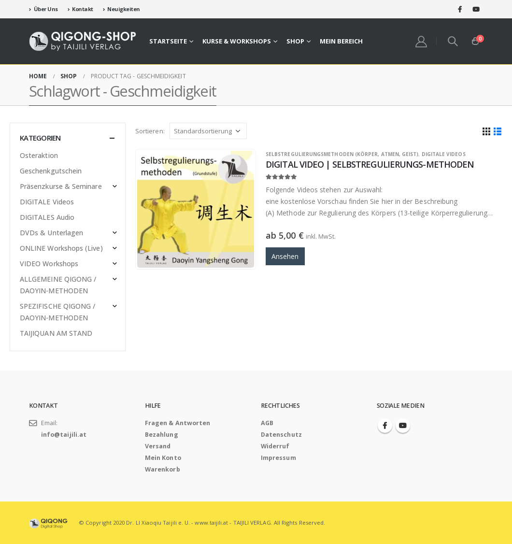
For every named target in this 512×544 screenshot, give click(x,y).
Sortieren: (150, 131)
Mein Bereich (341, 41)
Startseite (168, 41)
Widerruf (275, 446)
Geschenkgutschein (51, 170)
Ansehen (285, 256)
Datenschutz (281, 434)
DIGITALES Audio (47, 217)
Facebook (385, 425)
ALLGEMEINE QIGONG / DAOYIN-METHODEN (58, 284)
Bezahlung (161, 434)
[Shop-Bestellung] (208, 131)
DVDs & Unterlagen (51, 232)
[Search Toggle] (453, 41)
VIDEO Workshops (49, 263)
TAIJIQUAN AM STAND (56, 333)
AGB (267, 423)
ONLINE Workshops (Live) (61, 248)
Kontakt (80, 9)
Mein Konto (163, 458)
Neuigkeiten (121, 9)
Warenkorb (162, 469)
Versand (158, 446)
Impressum (278, 458)
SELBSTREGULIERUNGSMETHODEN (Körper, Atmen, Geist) (342, 154)
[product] (195, 209)
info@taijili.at (63, 434)
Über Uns (43, 9)
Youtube (403, 425)
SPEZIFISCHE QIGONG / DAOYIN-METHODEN (57, 311)
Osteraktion (39, 155)
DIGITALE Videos (444, 154)
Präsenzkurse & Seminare (61, 186)
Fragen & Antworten (177, 423)
